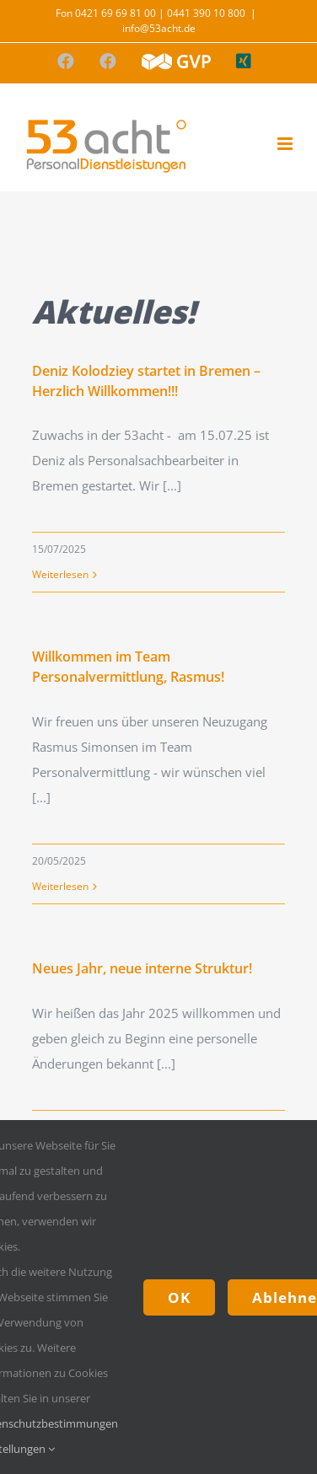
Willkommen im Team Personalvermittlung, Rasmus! (128, 666)
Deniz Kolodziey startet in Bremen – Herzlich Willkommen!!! (146, 381)
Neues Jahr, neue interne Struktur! (142, 968)
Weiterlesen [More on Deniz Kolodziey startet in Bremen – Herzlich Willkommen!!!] (60, 574)
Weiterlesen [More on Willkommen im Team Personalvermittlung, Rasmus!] (60, 886)
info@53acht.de (159, 28)
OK (179, 1297)
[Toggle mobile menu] (286, 144)
